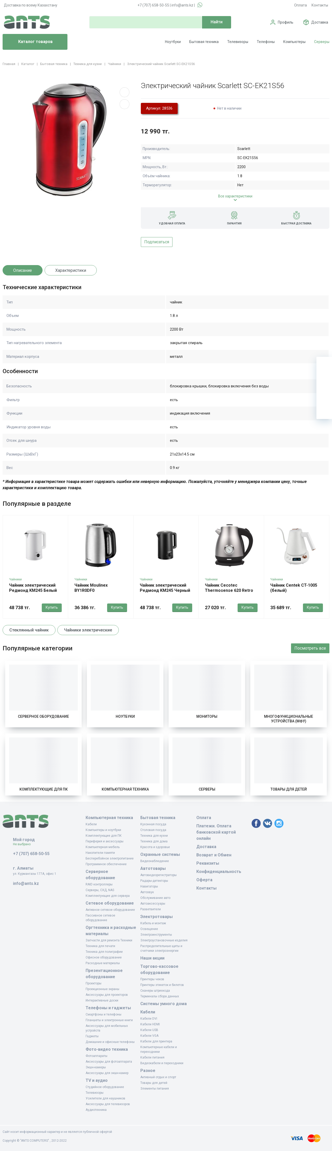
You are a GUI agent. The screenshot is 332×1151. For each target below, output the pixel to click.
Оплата (300, 5)
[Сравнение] (324, 395)
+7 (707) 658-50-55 (153, 5)
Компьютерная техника (125, 789)
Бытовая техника (204, 42)
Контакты (320, 5)
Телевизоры (237, 42)
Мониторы (206, 716)
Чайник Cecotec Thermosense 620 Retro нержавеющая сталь (229, 590)
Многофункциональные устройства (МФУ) (288, 718)
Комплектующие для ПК (43, 789)
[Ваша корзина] (324, 364)
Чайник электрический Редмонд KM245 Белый (33, 588)
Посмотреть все (310, 648)
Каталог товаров (30, 42)
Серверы (321, 42)
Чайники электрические (88, 630)
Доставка (319, 22)
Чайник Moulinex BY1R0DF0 (91, 588)
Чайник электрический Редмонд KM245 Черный (165, 588)
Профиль (285, 22)
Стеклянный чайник (29, 630)
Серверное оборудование (43, 716)
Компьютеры (294, 42)
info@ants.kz (182, 5)
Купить (52, 607)
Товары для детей (289, 789)
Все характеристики (235, 196)
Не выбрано (23, 844)
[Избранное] (324, 380)
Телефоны (266, 42)
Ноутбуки (173, 42)
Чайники (15, 579)
